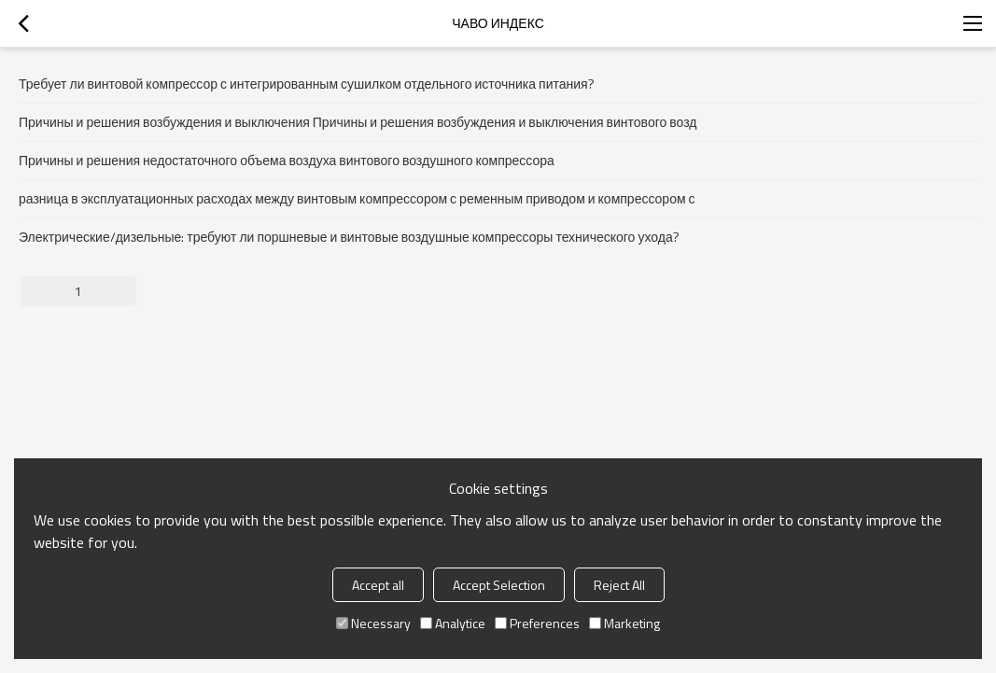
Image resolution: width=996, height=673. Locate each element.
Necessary (373, 623)
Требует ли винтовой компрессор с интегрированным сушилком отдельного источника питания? (307, 83)
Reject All (619, 585)
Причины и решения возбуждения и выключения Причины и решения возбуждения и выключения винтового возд (357, 122)
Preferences (537, 623)
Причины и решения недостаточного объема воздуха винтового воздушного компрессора (286, 160)
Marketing (624, 623)
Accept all (378, 585)
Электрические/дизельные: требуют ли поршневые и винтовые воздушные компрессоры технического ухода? (349, 236)
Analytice (452, 623)
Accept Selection (499, 585)
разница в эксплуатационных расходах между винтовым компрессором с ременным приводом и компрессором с (357, 198)
